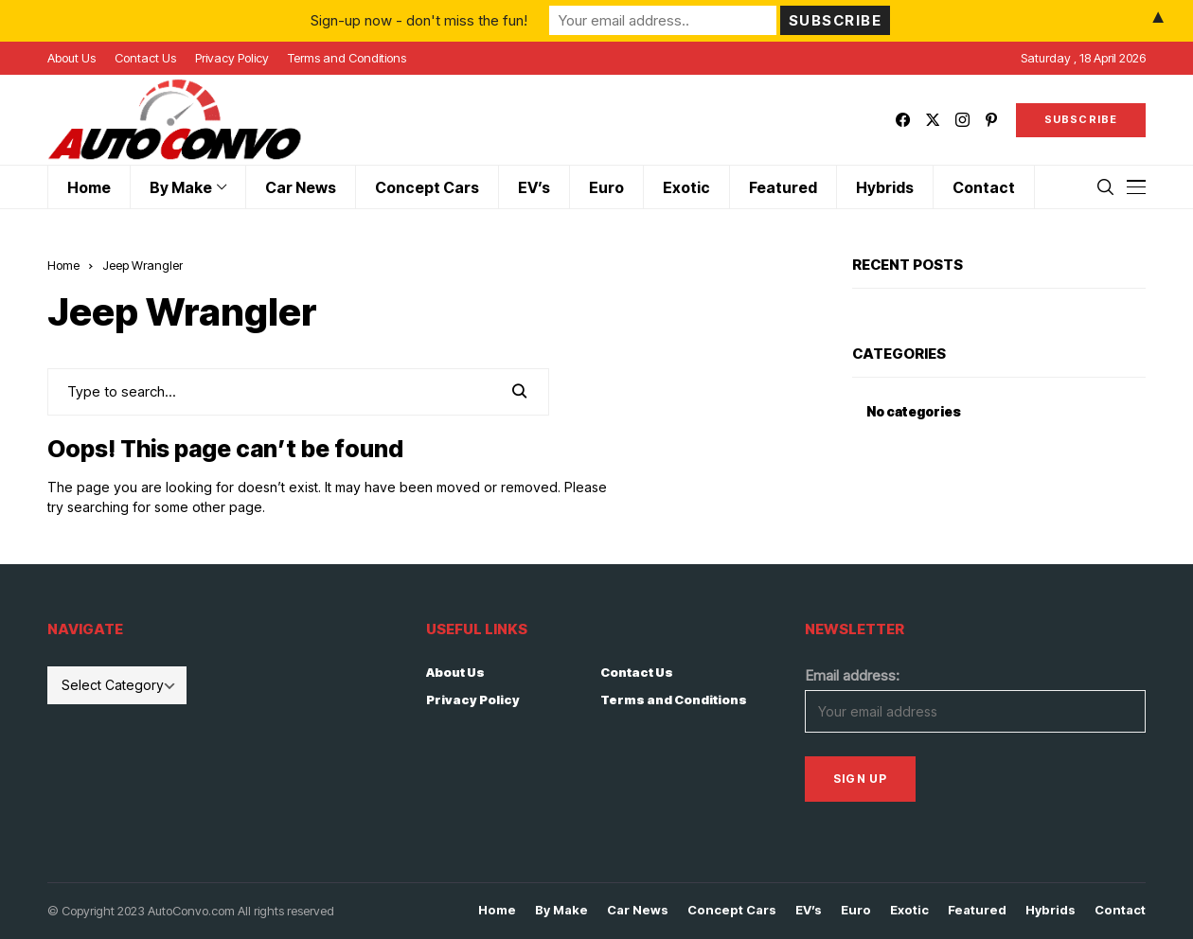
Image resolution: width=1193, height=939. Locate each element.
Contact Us (636, 672)
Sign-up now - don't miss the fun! (419, 20)
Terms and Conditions (673, 699)
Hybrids (1050, 910)
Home (63, 265)
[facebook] (903, 120)
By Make (561, 910)
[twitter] (932, 120)
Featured (977, 910)
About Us (455, 672)
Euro (856, 910)
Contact (1120, 910)
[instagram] (962, 120)
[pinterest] (991, 120)
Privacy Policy (473, 699)
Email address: (852, 675)
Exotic (909, 910)
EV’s (808, 910)
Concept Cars (731, 910)
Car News (637, 910)
